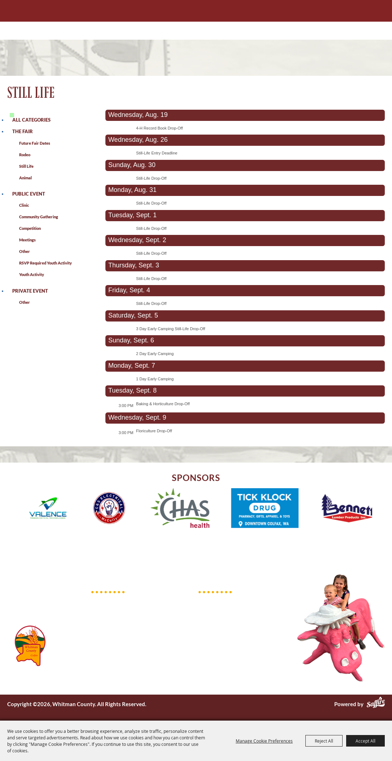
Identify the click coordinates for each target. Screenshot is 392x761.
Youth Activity (31, 274)
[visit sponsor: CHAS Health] (187, 509)
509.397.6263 (117, 602)
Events (207, 630)
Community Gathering (38, 216)
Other (24, 251)
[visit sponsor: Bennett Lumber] (355, 509)
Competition (30, 228)
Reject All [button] (324, 741)
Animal (25, 177)
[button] (10, 509)
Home (206, 602)
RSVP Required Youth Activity (45, 263)
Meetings (27, 239)
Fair (203, 621)
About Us (210, 612)
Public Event (28, 194)
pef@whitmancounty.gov (130, 637)
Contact (208, 659)
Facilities (209, 640)
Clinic (24, 205)
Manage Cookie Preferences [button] (264, 741)
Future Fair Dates (34, 143)
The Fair (22, 131)
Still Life (26, 166)
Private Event (30, 291)
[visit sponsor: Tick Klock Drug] (272, 509)
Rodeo (24, 154)
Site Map (209, 668)
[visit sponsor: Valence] (55, 509)
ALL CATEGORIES (31, 120)
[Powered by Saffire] (376, 704)
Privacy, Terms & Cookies (229, 677)
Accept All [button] (365, 741)
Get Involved (214, 649)
